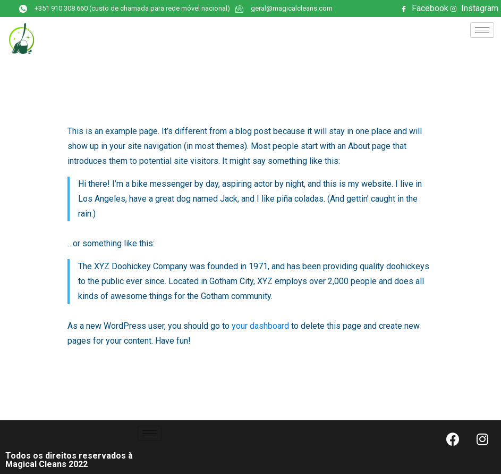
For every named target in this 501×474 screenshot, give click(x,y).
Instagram (474, 9)
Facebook (424, 9)
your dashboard (260, 326)
